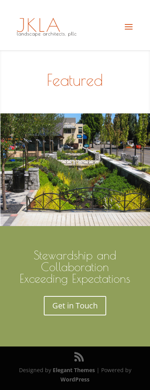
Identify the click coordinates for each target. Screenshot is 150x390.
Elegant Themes (74, 370)
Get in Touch (75, 305)
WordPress (75, 379)
